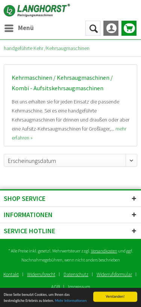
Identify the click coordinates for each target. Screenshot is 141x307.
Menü (19, 27)
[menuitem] (19, 28)
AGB (55, 287)
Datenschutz (76, 274)
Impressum (79, 287)
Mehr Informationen (70, 301)
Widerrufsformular (114, 274)
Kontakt (11, 274)
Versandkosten (104, 251)
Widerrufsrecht (41, 274)
